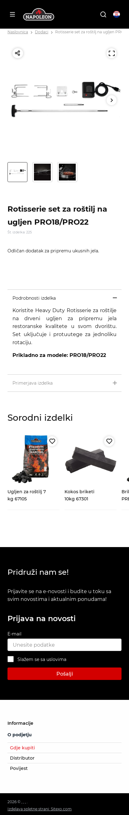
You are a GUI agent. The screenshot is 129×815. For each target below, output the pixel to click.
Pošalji (64, 674)
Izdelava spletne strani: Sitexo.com (39, 809)
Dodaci (41, 32)
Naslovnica (17, 32)
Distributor (22, 758)
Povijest (19, 768)
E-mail (14, 634)
